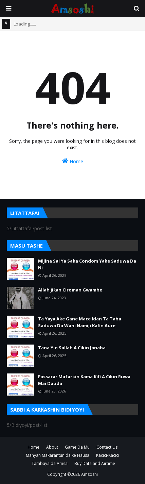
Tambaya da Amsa (50, 463)
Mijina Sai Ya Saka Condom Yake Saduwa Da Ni (87, 264)
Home (72, 161)
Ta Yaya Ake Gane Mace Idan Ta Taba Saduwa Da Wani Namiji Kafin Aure (79, 322)
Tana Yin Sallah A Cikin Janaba (72, 348)
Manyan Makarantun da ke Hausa (57, 455)
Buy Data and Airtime (94, 463)
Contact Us (106, 447)
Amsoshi (89, 474)
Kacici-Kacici (107, 455)
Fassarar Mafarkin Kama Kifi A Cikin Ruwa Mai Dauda (84, 379)
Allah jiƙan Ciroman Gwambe (70, 290)
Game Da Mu (77, 447)
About (52, 447)
